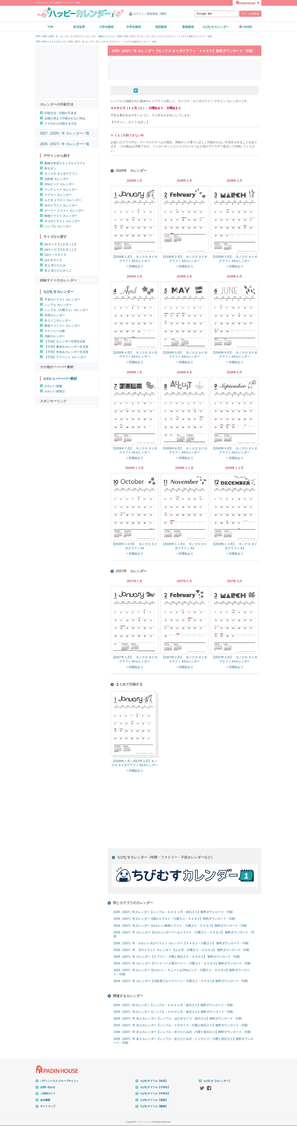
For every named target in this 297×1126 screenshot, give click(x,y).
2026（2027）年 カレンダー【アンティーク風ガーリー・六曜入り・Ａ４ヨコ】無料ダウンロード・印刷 (182, 963)
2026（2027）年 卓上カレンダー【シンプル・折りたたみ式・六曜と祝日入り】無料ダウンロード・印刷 (182, 1032)
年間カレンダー (54, 315)
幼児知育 (79, 27)
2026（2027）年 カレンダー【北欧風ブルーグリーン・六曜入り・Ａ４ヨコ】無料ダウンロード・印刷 (181, 981)
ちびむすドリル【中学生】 (155, 1093)
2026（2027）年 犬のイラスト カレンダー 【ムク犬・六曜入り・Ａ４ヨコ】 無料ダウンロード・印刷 (181, 950)
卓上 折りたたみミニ (58, 270)
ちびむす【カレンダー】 (217, 1080)
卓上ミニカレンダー (57, 320)
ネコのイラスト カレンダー (62, 221)
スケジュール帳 (54, 331)
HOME (245, 27)
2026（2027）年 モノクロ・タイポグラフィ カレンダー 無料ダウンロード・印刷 (81, 36)
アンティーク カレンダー (60, 189)
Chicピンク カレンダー (59, 184)
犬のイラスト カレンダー (60, 205)
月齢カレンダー (54, 336)
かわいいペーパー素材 (60, 378)
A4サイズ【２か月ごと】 (60, 249)
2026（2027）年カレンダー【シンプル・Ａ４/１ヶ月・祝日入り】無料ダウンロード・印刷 (173, 912)
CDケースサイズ (55, 254)
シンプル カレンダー (58, 226)
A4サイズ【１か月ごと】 (54, 42)
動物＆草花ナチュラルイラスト (64, 163)
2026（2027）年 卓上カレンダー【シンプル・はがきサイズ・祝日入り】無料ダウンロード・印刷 (178, 1018)
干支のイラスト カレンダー (62, 299)
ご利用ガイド (47, 1093)
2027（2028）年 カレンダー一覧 (64, 133)
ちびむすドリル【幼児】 (154, 1080)
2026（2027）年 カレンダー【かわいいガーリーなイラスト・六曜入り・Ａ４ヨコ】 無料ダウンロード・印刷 (184, 934)
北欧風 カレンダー (56, 179)
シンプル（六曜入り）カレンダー (66, 310)
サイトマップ (47, 1106)
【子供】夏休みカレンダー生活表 (66, 346)
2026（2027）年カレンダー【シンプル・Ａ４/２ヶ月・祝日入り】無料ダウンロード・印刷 (173, 1011)
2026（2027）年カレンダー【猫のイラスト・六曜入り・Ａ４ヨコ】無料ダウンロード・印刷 (174, 918)
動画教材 (188, 27)
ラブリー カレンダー (58, 194)
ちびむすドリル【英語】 (154, 1100)
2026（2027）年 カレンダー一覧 (64, 144)
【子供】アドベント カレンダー (65, 357)
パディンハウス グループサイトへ (59, 1080)
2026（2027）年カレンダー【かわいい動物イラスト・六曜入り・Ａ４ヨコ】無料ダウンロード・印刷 (180, 925)
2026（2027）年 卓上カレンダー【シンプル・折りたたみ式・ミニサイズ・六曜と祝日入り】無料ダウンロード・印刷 (183, 1041)
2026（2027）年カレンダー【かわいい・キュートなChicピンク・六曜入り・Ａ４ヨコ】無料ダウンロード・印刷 (182, 972)
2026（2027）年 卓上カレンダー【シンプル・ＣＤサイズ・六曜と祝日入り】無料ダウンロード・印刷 (181, 1025)
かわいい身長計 (54, 391)
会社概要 (45, 1100)
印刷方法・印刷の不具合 (60, 113)
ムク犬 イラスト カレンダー (62, 200)
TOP (51, 27)
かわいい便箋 (53, 386)
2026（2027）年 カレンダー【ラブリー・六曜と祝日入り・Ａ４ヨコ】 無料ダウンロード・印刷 (177, 956)
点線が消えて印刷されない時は (64, 118)
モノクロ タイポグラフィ (60, 173)
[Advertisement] (184, 69)
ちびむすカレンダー (216, 27)
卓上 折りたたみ (55, 265)
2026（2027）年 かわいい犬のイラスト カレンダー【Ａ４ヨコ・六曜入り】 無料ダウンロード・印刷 (181, 943)
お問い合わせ (47, 1087)
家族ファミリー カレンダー (62, 325)
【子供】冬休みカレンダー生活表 (66, 352)
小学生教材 (106, 27)
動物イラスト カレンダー (60, 215)
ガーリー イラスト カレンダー (64, 210)
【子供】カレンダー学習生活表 (64, 341)
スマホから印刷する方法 (60, 123)
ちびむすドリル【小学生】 (155, 1087)
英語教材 (161, 27)
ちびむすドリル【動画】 (154, 1106)
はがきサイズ (53, 260)
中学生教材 (133, 27)
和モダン (50, 168)
